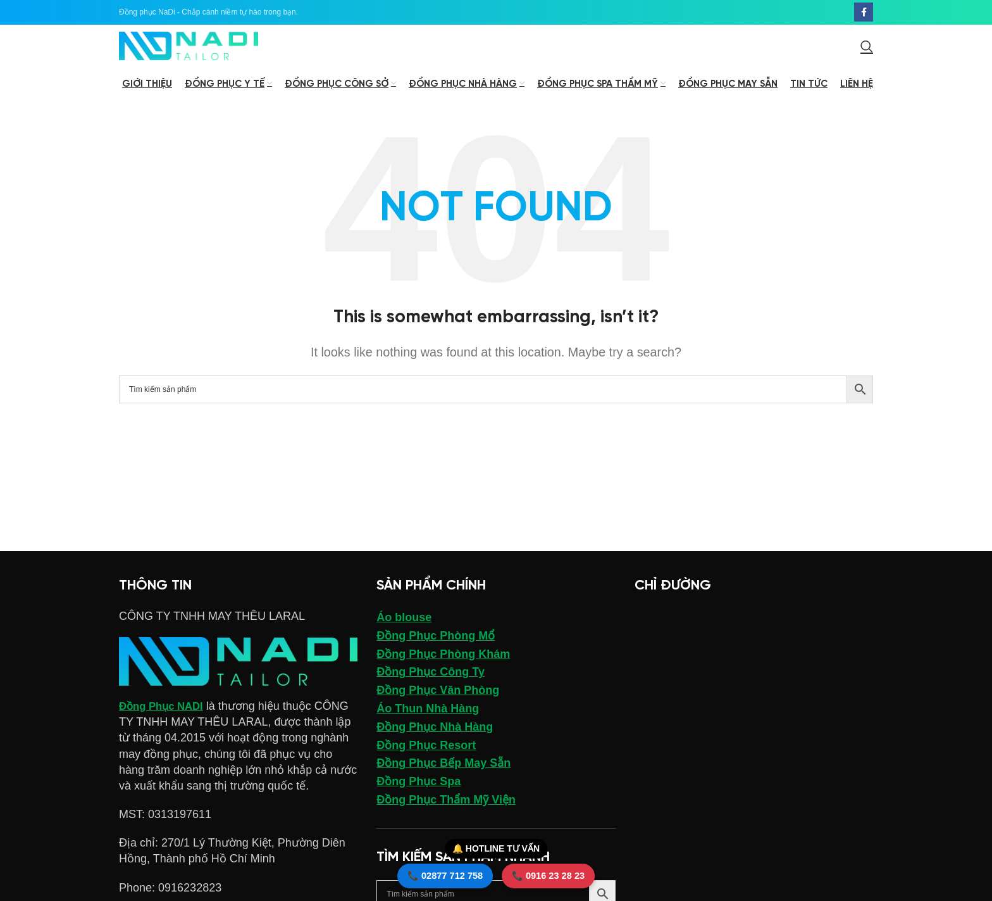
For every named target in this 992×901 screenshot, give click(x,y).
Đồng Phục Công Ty (430, 694)
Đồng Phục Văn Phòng (437, 712)
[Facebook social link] (863, 13)
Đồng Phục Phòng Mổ (435, 658)
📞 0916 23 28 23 (562, 871)
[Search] (866, 58)
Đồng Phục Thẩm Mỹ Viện (446, 822)
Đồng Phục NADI (164, 728)
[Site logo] (188, 57)
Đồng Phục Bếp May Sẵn (443, 785)
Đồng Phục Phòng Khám (443, 676)
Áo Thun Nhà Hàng (427, 730)
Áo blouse (403, 639)
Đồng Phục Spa (418, 803)
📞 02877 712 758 (431, 871)
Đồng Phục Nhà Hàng (434, 749)
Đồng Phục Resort (426, 767)
